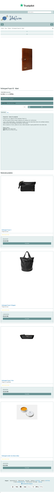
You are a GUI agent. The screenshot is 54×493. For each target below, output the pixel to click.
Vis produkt (27, 243)
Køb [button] (35, 107)
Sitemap (40, 481)
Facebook (24, 483)
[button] (27, 31)
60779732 (37, 480)
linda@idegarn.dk (21, 481)
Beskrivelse (3, 112)
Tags (8, 112)
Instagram (30, 483)
